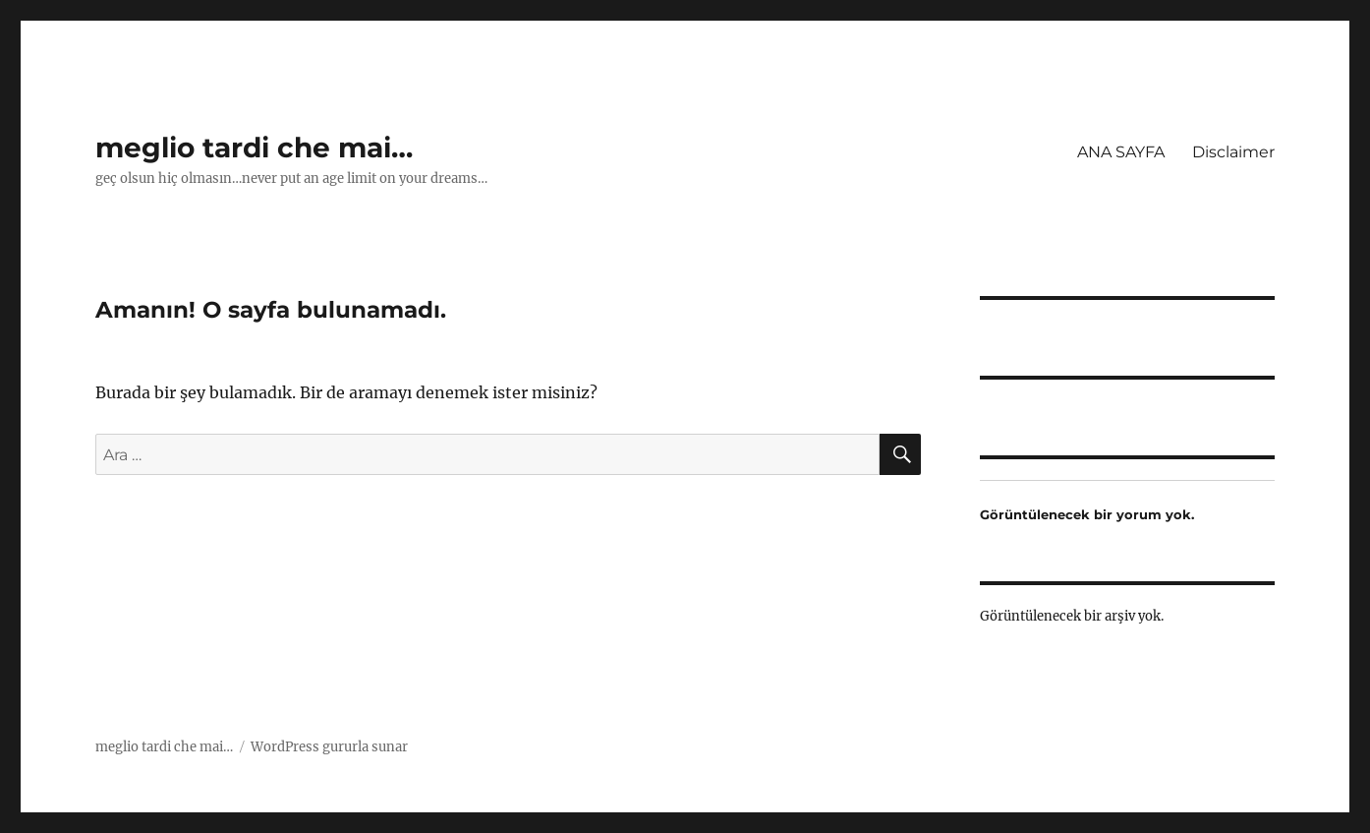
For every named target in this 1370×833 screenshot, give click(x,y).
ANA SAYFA (1121, 152)
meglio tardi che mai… (254, 147)
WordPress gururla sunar (329, 747)
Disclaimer (1233, 152)
